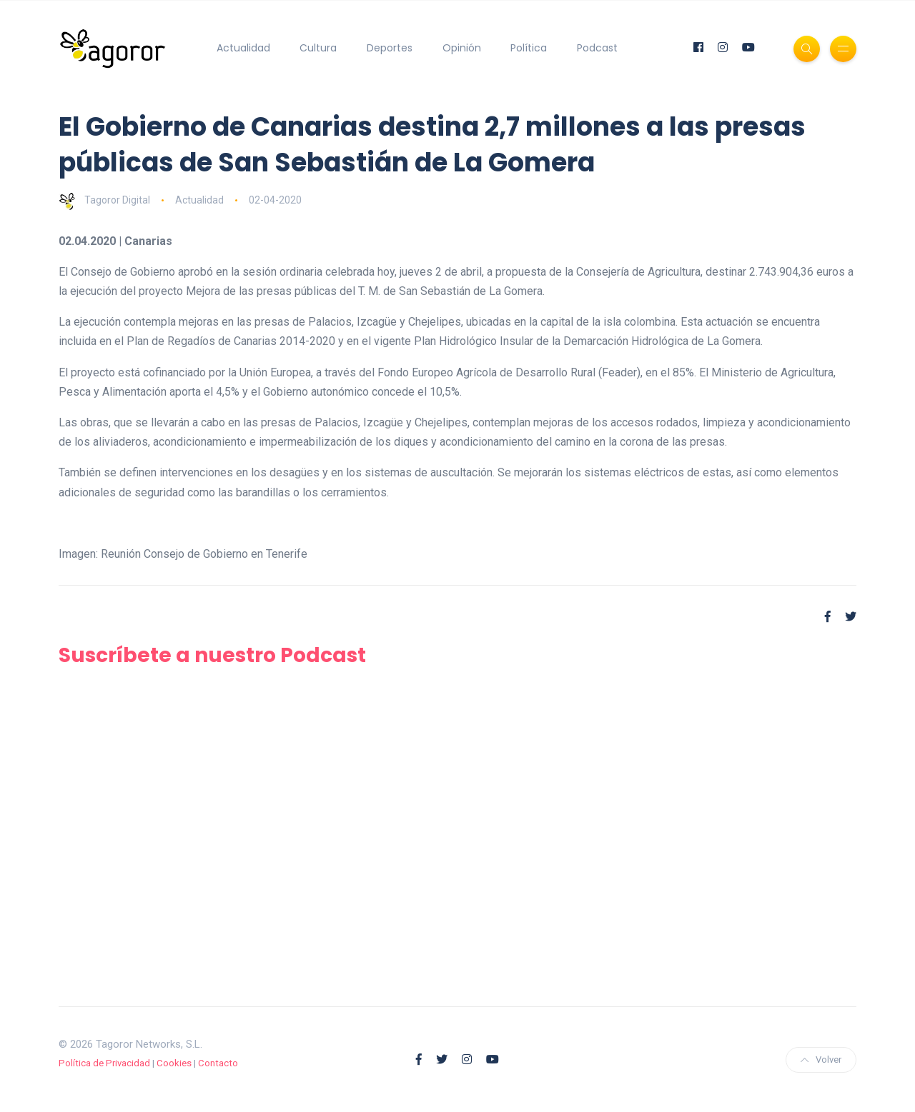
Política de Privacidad (104, 1063)
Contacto (218, 1063)
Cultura (318, 48)
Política (528, 48)
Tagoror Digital (104, 200)
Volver (821, 1059)
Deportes (389, 48)
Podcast (597, 48)
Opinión (461, 48)
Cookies (174, 1063)
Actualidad (243, 48)
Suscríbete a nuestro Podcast (212, 655)
